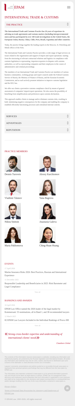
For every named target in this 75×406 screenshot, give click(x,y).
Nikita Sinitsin (12, 221)
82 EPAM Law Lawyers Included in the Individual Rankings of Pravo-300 (37, 320)
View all (37, 292)
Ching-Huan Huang (49, 245)
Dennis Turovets (13, 174)
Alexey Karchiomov (49, 174)
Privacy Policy (10, 386)
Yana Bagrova (46, 198)
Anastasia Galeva (48, 221)
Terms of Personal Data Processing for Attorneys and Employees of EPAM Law (32, 391)
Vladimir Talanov (13, 198)
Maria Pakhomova (14, 245)
